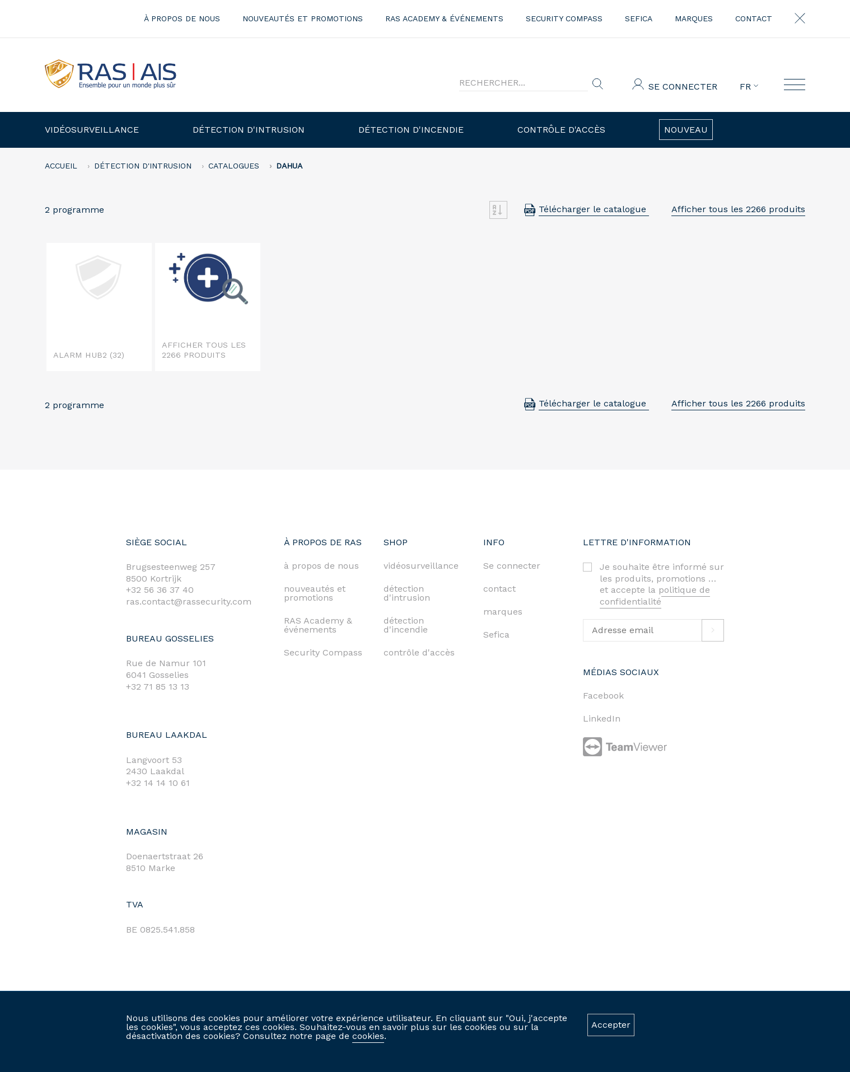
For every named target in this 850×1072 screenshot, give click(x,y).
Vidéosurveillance (92, 129)
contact (753, 18)
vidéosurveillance (421, 565)
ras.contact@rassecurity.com (188, 601)
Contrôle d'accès (561, 129)
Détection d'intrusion (249, 129)
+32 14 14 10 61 (158, 783)
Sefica (638, 18)
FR (749, 86)
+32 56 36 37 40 (160, 589)
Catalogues (233, 165)
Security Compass (564, 18)
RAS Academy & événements (444, 18)
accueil (61, 165)
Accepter (611, 1024)
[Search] (523, 82)
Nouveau (686, 129)
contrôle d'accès (419, 652)
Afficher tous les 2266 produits (738, 209)
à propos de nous (182, 18)
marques (694, 18)
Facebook (603, 695)
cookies (368, 1036)
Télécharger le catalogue (594, 209)
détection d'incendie (406, 625)
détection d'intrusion (407, 593)
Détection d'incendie (411, 129)
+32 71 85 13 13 (157, 686)
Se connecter (682, 86)
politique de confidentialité (655, 595)
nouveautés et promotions (302, 18)
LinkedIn (601, 718)
